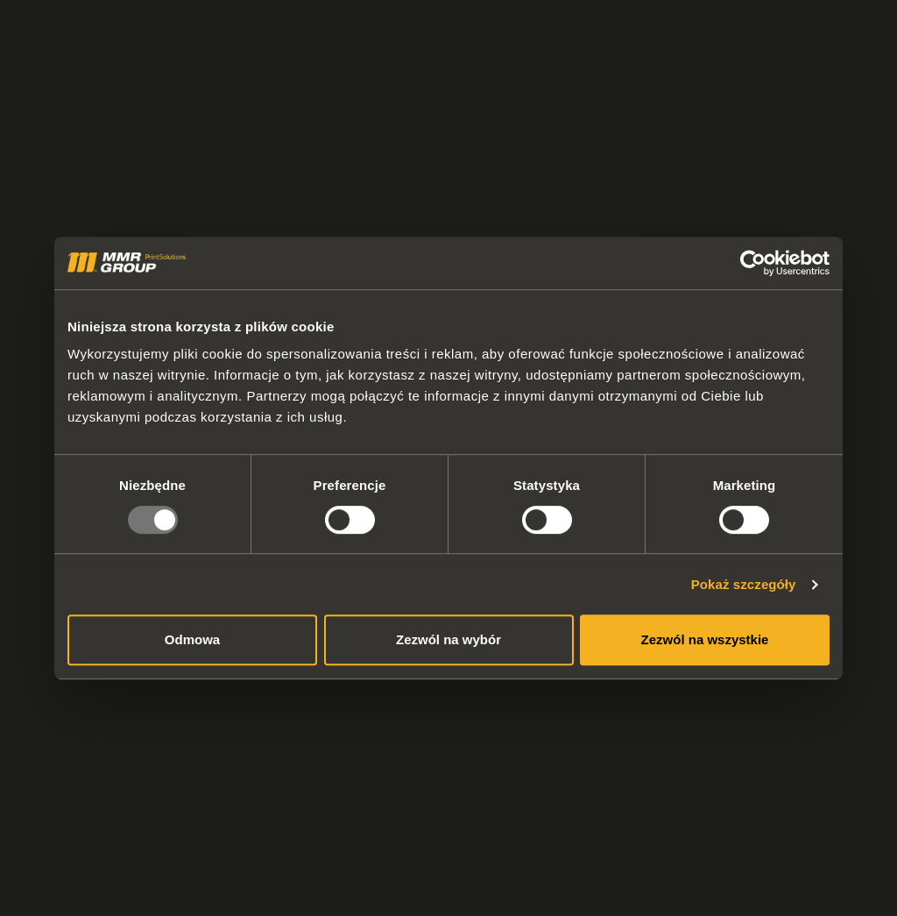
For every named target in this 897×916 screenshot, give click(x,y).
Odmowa (192, 639)
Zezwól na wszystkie (705, 639)
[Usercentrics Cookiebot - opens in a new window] (753, 263)
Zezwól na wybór (448, 639)
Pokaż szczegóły (743, 584)
